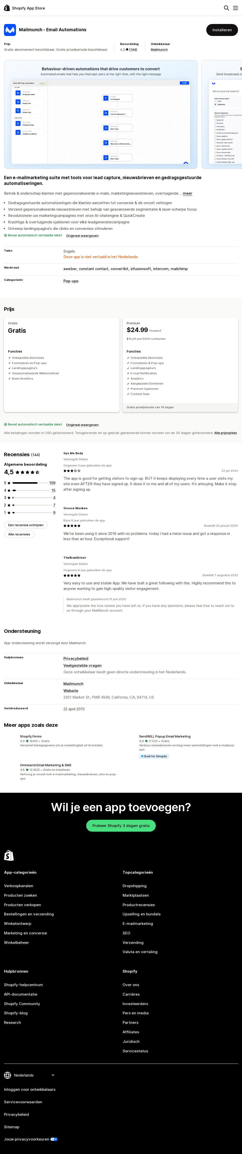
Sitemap (11, 1126)
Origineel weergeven (82, 236)
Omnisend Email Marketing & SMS (45, 765)
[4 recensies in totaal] (54, 497)
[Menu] (235, 7)
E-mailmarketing (138, 923)
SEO (126, 933)
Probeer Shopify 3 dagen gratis (121, 825)
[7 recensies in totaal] (54, 505)
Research (12, 1022)
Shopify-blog (16, 1013)
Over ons (131, 984)
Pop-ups (70, 281)
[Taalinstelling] (34, 1075)
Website (70, 690)
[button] (61, 741)
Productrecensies (139, 904)
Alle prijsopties (225, 433)
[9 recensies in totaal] (54, 512)
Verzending (133, 942)
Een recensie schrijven (25, 525)
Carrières (131, 994)
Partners (130, 1022)
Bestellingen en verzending (29, 914)
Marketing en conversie (25, 933)
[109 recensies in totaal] (52, 482)
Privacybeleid (75, 658)
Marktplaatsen (136, 895)
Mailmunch (159, 49)
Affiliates (131, 1032)
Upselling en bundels (142, 914)
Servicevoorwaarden (23, 1102)
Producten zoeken (20, 895)
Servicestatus (135, 1050)
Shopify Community (22, 1003)
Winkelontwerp (17, 923)
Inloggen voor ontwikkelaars (29, 1089)
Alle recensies (19, 534)
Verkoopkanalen (18, 885)
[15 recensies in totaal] (53, 490)
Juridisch (131, 1041)
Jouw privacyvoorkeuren (26, 1139)
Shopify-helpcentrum (23, 984)
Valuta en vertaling (140, 951)
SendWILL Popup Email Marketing (165, 736)
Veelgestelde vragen (82, 665)
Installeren (222, 29)
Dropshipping (135, 885)
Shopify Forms (31, 736)
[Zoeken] (226, 7)
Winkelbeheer (16, 942)
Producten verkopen (22, 904)
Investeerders (135, 1003)
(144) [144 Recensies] (133, 49)
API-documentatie (20, 994)
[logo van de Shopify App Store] (24, 7)
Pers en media (136, 1013)
